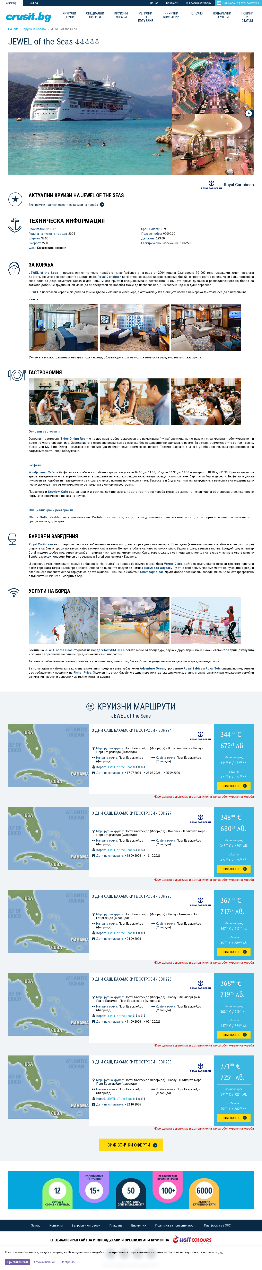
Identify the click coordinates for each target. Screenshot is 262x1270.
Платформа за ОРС (217, 1225)
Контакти (172, 2)
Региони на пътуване (145, 17)
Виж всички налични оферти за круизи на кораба (66, 205)
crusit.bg (11, 2)
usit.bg (34, 2)
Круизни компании (171, 15)
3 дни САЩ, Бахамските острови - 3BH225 (132, 896)
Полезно (196, 13)
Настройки (68, 1262)
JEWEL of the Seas (126, 767)
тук (220, 1252)
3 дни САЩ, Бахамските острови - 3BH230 (132, 1062)
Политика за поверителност (175, 1225)
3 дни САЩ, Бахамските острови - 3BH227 (132, 813)
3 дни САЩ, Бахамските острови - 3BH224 (132, 730)
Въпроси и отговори (198, 2)
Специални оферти (95, 15)
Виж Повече (232, 786)
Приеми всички (17, 1262)
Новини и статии (247, 17)
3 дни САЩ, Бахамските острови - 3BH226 (132, 979)
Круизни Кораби (121, 15)
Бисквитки (138, 1225)
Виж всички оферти (128, 1145)
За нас (154, 2)
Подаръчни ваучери (222, 15)
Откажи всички (44, 1262)
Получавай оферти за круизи (240, 2)
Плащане (115, 1225)
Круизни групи (69, 15)
